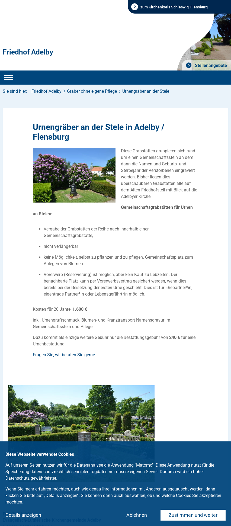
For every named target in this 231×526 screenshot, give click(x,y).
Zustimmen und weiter (193, 515)
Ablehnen (136, 515)
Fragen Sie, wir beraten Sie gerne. (64, 354)
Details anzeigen (23, 515)
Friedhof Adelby (28, 52)
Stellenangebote (210, 65)
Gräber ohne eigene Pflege (92, 91)
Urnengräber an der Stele (145, 91)
